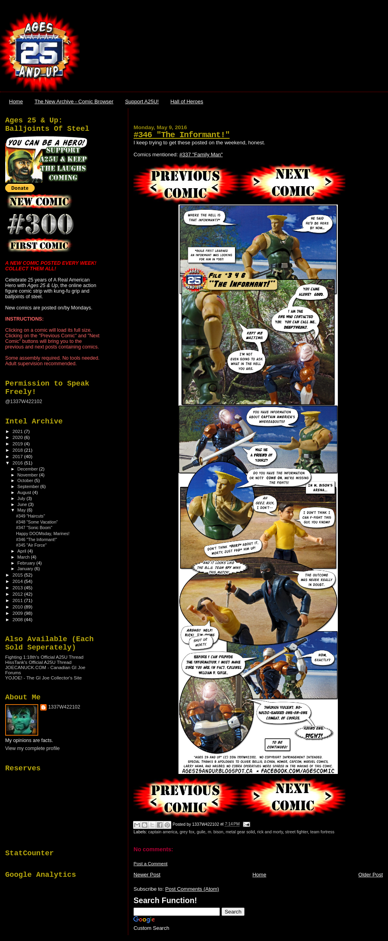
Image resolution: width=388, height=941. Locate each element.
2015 (18, 574)
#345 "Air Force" (31, 545)
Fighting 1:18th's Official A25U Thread (44, 656)
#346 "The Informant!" (181, 135)
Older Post (371, 875)
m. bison (215, 832)
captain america (162, 832)
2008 (18, 619)
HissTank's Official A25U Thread (38, 662)
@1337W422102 (23, 401)
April (22, 551)
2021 (18, 431)
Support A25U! (142, 101)
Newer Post (146, 875)
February (27, 563)
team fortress (322, 832)
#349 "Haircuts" (30, 516)
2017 (18, 456)
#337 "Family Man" (201, 154)
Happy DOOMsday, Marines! (42, 533)
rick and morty (270, 832)
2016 (18, 462)
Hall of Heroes (186, 101)
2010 (18, 606)
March (24, 557)
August (25, 492)
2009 (18, 613)
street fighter (296, 832)
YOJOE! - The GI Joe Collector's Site (43, 677)
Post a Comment (150, 863)
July (22, 498)
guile (201, 832)
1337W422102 (64, 707)
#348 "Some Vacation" (37, 522)
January (26, 568)
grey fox (187, 832)
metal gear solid (240, 832)
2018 (18, 450)
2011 (18, 600)
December (28, 469)
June (23, 504)
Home (16, 101)
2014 (18, 581)
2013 (18, 587)
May (22, 510)
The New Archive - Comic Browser (74, 101)
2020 (18, 437)
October (26, 480)
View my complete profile (32, 748)
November (28, 474)
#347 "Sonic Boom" (34, 527)
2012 (18, 593)
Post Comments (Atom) (192, 889)
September (29, 486)
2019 (18, 443)
